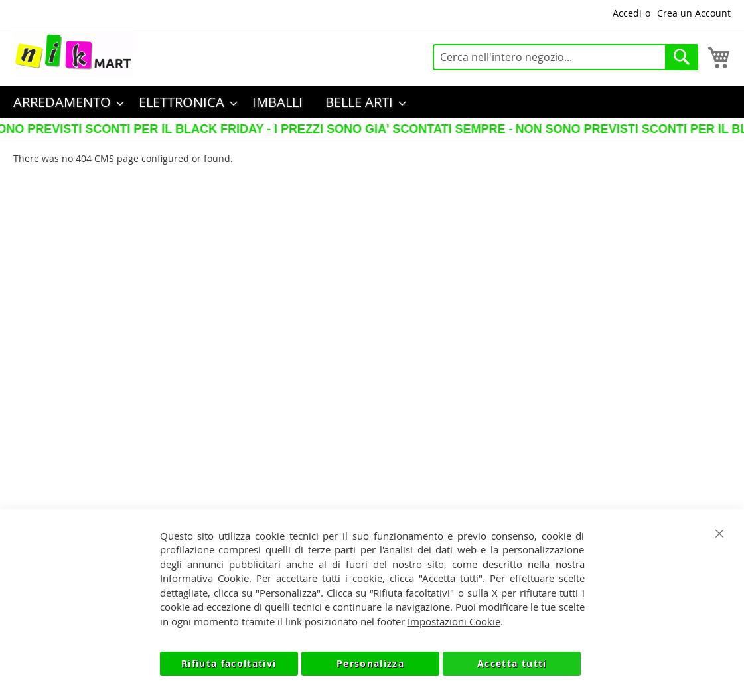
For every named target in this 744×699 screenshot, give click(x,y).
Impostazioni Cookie (454, 621)
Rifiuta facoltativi (229, 663)
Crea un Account (694, 13)
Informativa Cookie (204, 578)
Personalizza (370, 663)
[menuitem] (64, 102)
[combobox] (565, 57)
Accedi (627, 13)
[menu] (372, 102)
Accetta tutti (512, 663)
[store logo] (73, 54)
